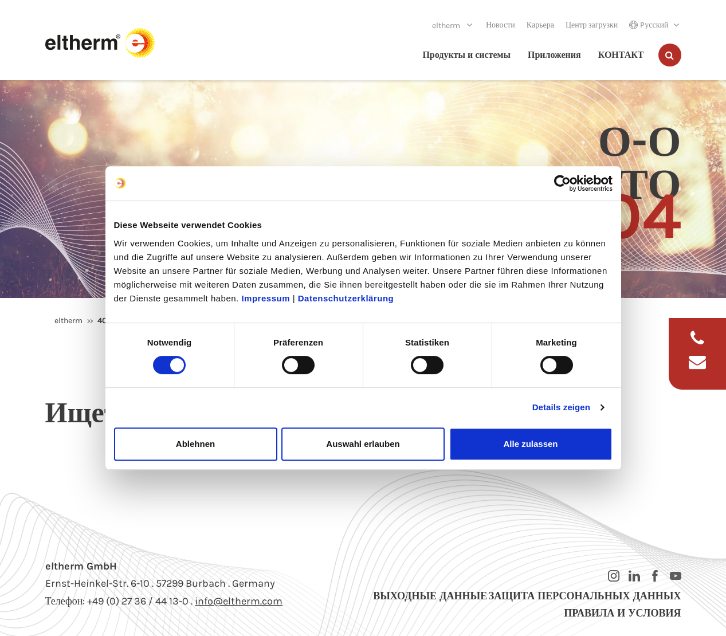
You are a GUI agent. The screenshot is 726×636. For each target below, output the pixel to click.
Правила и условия (622, 613)
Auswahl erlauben (362, 444)
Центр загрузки (592, 25)
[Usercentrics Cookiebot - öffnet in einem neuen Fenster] (562, 183)
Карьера (540, 25)
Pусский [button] (648, 25)
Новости (500, 25)
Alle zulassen (530, 444)
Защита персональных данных (585, 596)
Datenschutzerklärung (346, 298)
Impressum (265, 298)
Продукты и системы (466, 54)
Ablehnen (195, 444)
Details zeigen (561, 407)
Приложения (554, 54)
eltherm (447, 25)
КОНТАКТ (621, 54)
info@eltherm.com (238, 601)
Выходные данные (430, 596)
